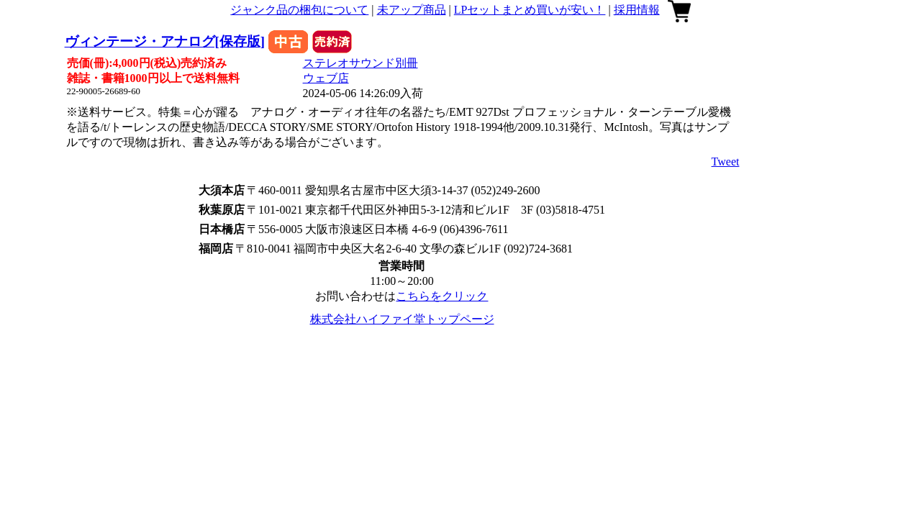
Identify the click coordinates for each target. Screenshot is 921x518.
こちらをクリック (442, 296)
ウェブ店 (326, 78)
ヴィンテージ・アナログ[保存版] (165, 41)
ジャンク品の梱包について (299, 10)
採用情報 (637, 10)
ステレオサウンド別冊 (360, 63)
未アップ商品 (411, 10)
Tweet (726, 161)
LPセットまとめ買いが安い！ (530, 10)
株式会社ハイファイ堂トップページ (402, 319)
